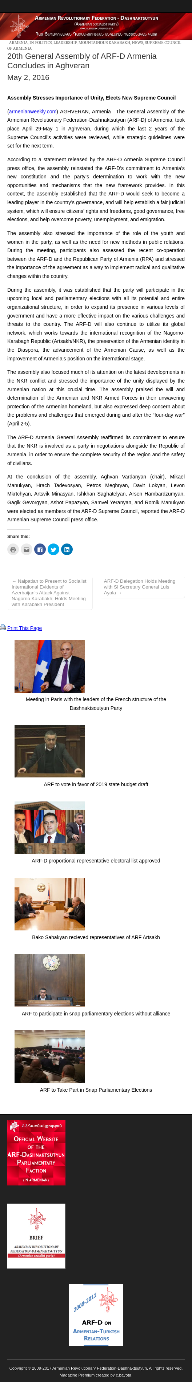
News (137, 42)
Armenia (18, 42)
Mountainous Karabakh (104, 42)
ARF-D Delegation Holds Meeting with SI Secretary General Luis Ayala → (140, 586)
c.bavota (123, 1375)
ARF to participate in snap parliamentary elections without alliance (96, 1014)
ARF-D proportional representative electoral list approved (96, 861)
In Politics (40, 42)
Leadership (65, 42)
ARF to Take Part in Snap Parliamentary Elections (96, 1090)
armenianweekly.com (32, 111)
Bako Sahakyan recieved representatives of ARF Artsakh (96, 937)
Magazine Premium (77, 1375)
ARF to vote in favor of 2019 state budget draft (96, 784)
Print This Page (24, 628)
